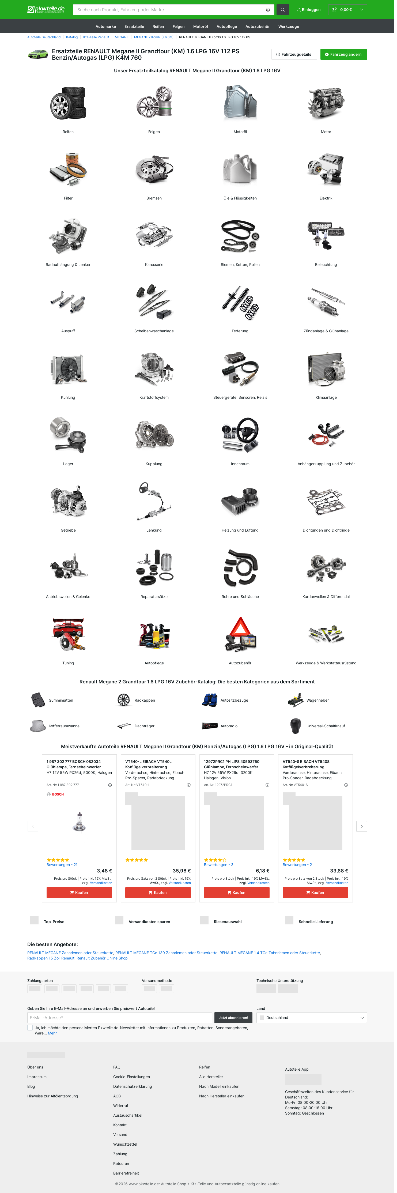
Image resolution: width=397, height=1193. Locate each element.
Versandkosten (101, 883)
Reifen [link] (204, 1067)
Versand (120, 1134)
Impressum (37, 1076)
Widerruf (120, 1105)
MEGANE (121, 37)
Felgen (179, 26)
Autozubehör (257, 26)
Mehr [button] (52, 1033)
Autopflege (227, 26)
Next (361, 826)
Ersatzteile (134, 26)
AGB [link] (117, 1096)
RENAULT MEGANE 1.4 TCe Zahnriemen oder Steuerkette (270, 952)
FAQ (116, 1067)
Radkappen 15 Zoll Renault (50, 958)
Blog (31, 1086)
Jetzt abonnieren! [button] (233, 1017)
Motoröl (200, 26)
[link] (347, 9)
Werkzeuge (288, 26)
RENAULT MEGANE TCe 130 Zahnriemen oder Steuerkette (166, 952)
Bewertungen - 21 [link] (62, 864)
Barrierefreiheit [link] (126, 1173)
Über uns (35, 1067)
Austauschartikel (127, 1115)
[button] (268, 9)
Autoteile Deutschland (44, 37)
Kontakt (120, 1125)
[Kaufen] (79, 892)
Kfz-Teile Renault (96, 37)
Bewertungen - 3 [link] (218, 864)
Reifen (158, 26)
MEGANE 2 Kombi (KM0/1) (153, 37)
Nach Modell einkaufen (219, 1086)
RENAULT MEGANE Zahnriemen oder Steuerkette (70, 952)
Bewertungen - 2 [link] (297, 864)
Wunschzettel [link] (125, 1144)
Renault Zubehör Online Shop (102, 958)
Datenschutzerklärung (132, 1086)
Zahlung (120, 1153)
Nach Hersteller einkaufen (221, 1096)
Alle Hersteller (211, 1076)
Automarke (106, 26)
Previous (33, 826)
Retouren (121, 1163)
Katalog (72, 37)
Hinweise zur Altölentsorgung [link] (52, 1096)
